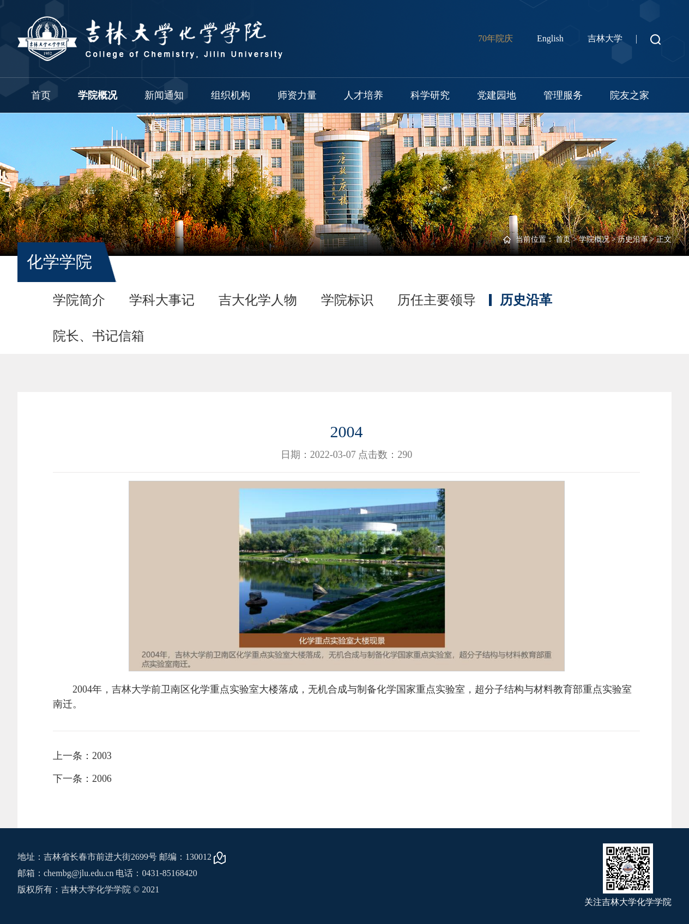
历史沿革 (633, 239)
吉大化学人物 (258, 300)
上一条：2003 (82, 755)
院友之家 (629, 95)
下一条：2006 (82, 778)
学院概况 (97, 95)
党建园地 (496, 95)
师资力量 (297, 95)
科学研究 (430, 95)
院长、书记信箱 (98, 336)
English (550, 38)
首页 (41, 95)
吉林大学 (605, 38)
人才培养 (363, 95)
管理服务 (563, 95)
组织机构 (230, 95)
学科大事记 (162, 300)
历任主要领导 (436, 300)
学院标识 (347, 300)
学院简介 (79, 300)
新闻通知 (164, 95)
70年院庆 (495, 38)
